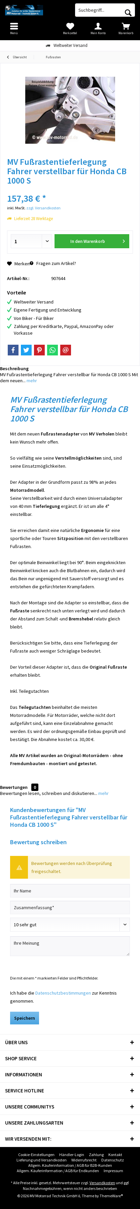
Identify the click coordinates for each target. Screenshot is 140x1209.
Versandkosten (102, 1182)
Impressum (113, 1170)
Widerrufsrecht (84, 1159)
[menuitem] (126, 28)
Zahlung (96, 1154)
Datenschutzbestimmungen (63, 993)
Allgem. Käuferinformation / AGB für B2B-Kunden (70, 1165)
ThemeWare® (111, 1195)
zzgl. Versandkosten (43, 207)
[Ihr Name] (70, 890)
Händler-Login (71, 1154)
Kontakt (115, 1154)
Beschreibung (14, 368)
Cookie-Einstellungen (36, 1154)
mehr (31, 381)
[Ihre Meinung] (70, 946)
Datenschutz (112, 1159)
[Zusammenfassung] (70, 907)
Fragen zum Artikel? (53, 263)
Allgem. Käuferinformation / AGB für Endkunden (58, 1170)
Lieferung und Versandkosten (41, 1159)
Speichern (24, 1018)
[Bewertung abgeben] (70, 925)
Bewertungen (14, 787)
